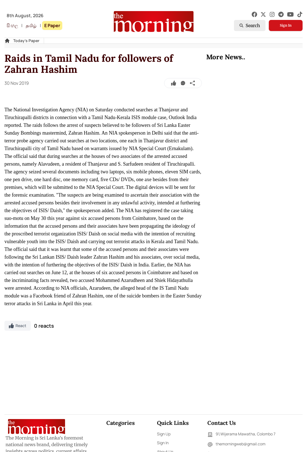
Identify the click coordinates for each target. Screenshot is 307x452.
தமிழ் (31, 25)
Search (249, 25)
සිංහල (12, 25)
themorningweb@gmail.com (236, 444)
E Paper (52, 25)
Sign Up (164, 433)
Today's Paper (26, 40)
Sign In (285, 25)
